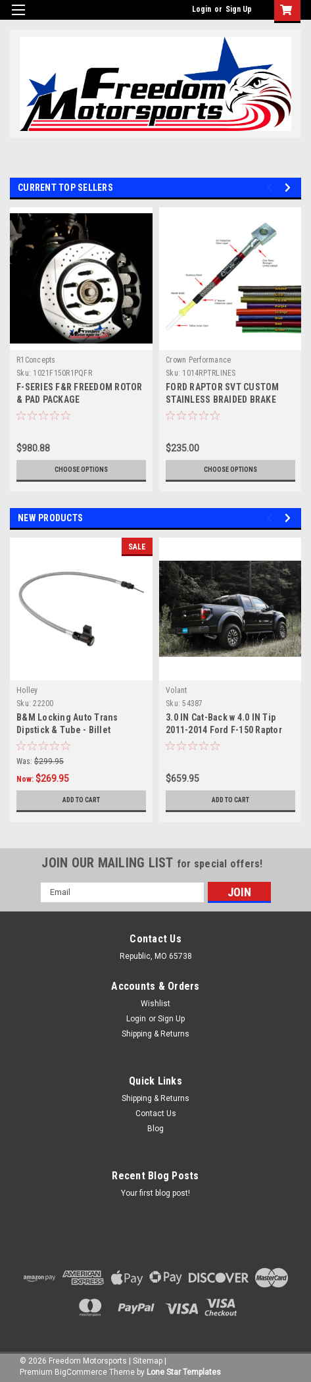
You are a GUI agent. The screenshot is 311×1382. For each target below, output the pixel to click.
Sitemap (147, 1361)
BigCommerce (81, 1372)
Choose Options (81, 469)
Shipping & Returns (155, 1033)
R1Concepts (36, 360)
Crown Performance (198, 360)
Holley (27, 690)
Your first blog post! (155, 1193)
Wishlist (155, 1003)
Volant (176, 690)
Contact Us (155, 1113)
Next (290, 187)
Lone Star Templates (184, 1372)
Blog (155, 1128)
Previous (271, 187)
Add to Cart (81, 800)
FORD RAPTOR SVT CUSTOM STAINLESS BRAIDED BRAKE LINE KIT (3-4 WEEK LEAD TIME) (228, 399)
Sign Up (239, 9)
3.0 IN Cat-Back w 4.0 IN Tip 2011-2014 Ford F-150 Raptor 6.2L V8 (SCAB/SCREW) (224, 730)
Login (201, 9)
